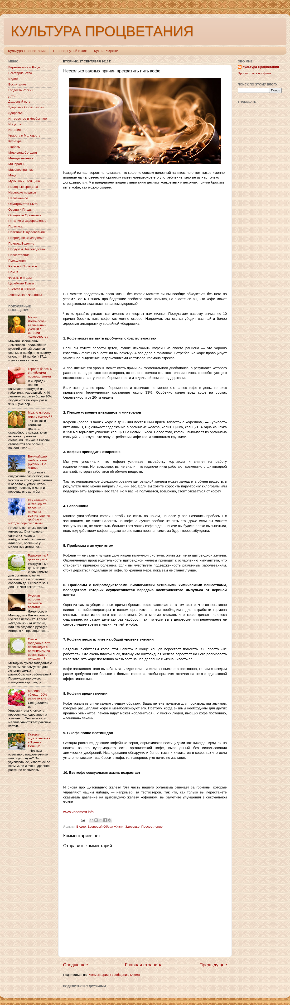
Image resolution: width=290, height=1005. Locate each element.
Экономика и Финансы (25, 295)
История (14, 130)
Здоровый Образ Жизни (105, 826)
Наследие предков (22, 192)
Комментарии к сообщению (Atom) (114, 975)
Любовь (14, 147)
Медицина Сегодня (22, 152)
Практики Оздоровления (26, 232)
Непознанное (18, 198)
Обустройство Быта (23, 204)
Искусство (15, 124)
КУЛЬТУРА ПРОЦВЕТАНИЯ (102, 31)
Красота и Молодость (24, 135)
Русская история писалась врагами (35, 601)
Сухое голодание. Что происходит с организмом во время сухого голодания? (39, 648)
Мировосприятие (21, 169)
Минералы (16, 164)
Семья (13, 272)
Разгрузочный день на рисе (38, 557)
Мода (12, 175)
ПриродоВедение (21, 243)
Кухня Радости (106, 51)
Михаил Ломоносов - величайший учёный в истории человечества (38, 327)
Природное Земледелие (26, 238)
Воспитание (17, 84)
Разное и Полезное (22, 266)
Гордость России (20, 90)
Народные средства (23, 187)
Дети (11, 96)
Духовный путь (19, 101)
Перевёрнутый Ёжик (70, 51)
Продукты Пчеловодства (26, 249)
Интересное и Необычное (27, 118)
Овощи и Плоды (20, 209)
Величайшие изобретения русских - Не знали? (37, 462)
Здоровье (132, 826)
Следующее (75, 964)
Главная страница (144, 964)
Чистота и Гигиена (21, 289)
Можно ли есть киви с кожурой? (40, 414)
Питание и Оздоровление (27, 220)
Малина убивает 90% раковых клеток (39, 694)
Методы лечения (20, 158)
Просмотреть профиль (254, 73)
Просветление (152, 826)
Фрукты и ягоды (20, 277)
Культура (15, 141)
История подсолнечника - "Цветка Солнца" (39, 740)
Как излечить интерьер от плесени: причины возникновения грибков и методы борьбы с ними (29, 511)
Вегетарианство (20, 73)
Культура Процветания (27, 51)
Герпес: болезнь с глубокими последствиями (40, 372)
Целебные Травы (21, 283)
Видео (81, 826)
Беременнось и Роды (24, 67)
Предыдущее (213, 964)
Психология (17, 260)
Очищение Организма (24, 215)
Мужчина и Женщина (24, 181)
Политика (15, 226)
